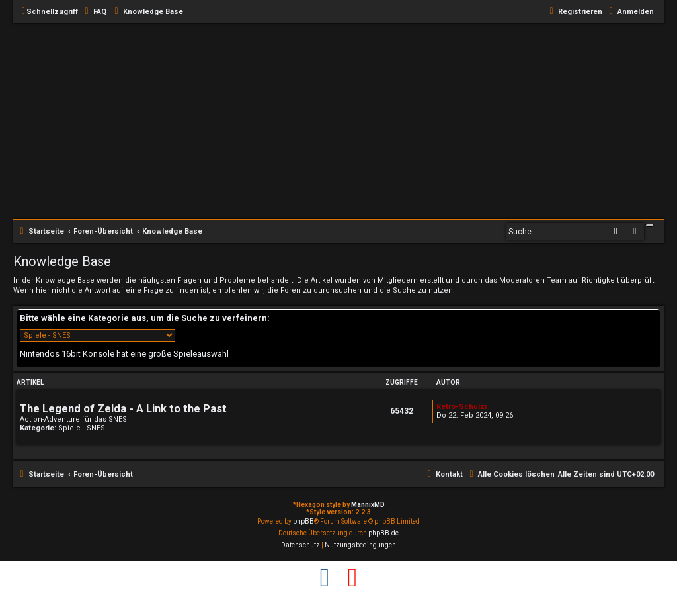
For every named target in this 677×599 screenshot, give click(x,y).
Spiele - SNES (81, 428)
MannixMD (368, 504)
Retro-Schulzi (461, 406)
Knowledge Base (62, 261)
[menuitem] (93, 12)
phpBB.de (383, 533)
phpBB (303, 521)
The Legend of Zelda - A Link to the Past (123, 408)
